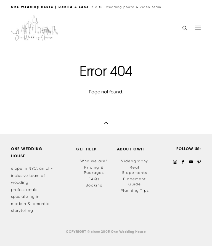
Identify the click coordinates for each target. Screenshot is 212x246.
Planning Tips (135, 190)
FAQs (94, 179)
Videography (134, 161)
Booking (94, 185)
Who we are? (94, 161)
